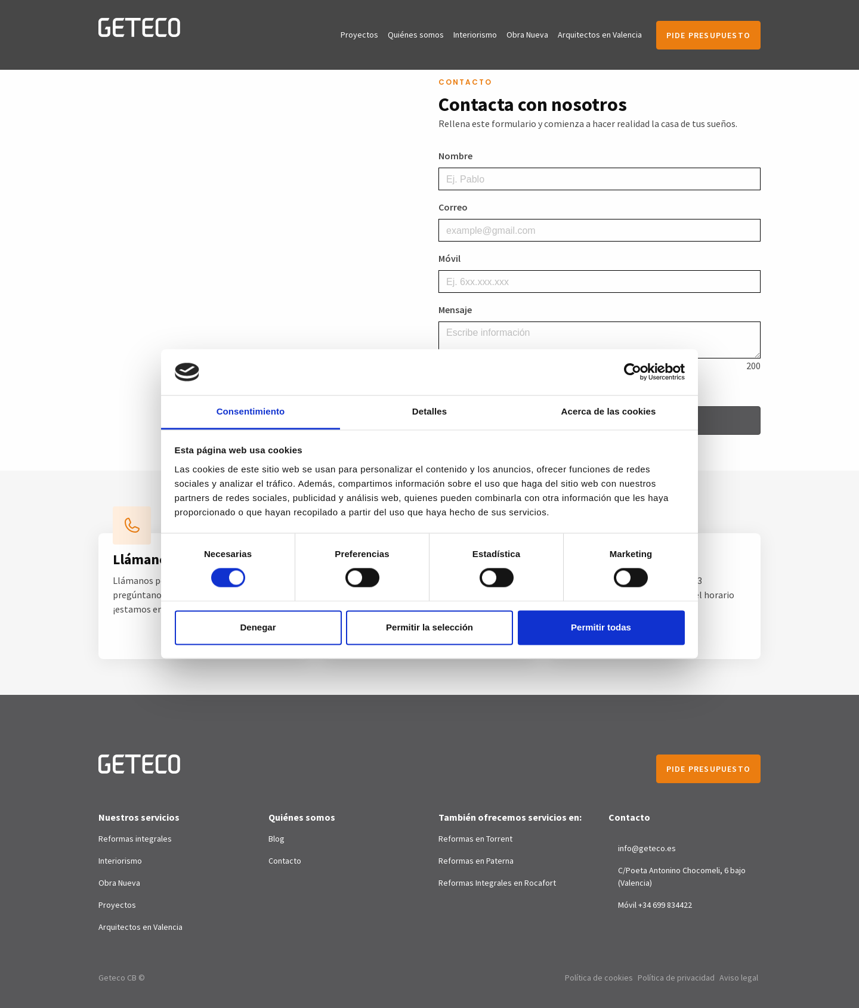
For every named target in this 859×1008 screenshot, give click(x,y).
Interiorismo (475, 34)
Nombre (455, 156)
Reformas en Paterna (476, 860)
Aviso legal (738, 977)
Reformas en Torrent (475, 838)
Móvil (449, 258)
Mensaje (455, 310)
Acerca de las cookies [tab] (608, 411)
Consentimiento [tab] (251, 411)
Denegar (258, 627)
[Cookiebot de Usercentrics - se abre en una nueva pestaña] (632, 372)
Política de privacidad (676, 977)
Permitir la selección (429, 627)
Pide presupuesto (708, 35)
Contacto (284, 860)
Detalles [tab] (429, 411)
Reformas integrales (135, 838)
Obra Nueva (527, 34)
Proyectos (359, 34)
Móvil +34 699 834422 (655, 904)
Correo (453, 207)
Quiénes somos (416, 34)
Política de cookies (599, 977)
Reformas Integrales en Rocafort (497, 882)
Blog (276, 838)
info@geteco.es (647, 848)
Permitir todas (601, 627)
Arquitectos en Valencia (600, 34)
